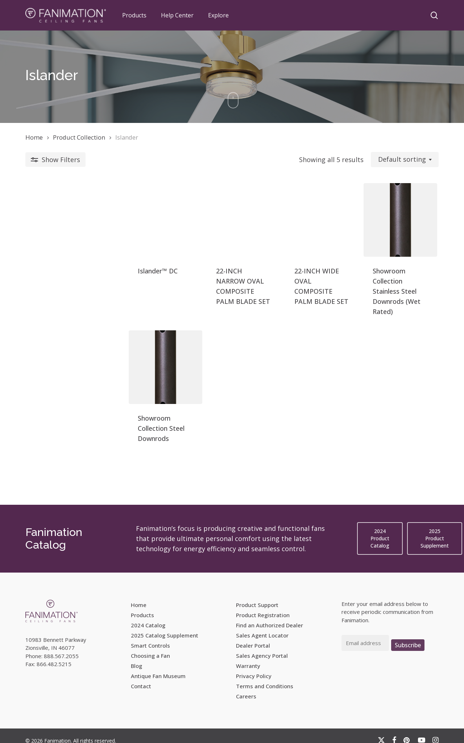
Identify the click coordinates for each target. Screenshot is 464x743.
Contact (141, 677)
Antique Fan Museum (158, 666)
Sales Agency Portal (262, 646)
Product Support (257, 595)
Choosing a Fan (150, 646)
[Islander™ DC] (74, 232)
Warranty (248, 656)
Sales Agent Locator (262, 626)
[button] (380, 529)
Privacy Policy (254, 666)
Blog (136, 656)
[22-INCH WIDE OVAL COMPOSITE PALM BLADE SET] (283, 232)
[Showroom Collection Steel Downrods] (74, 385)
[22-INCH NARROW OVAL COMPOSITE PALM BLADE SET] (179, 232)
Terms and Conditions (264, 677)
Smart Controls (150, 636)
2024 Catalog (148, 616)
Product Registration (263, 606)
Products (142, 606)
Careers (246, 687)
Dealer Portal (253, 636)
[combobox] (405, 159)
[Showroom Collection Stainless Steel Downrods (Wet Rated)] (388, 232)
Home (34, 137)
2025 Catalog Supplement (164, 626)
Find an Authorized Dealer (269, 616)
